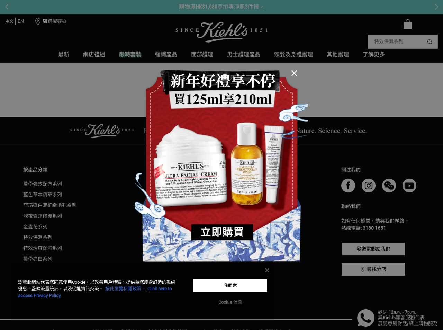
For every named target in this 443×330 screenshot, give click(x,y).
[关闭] (267, 270)
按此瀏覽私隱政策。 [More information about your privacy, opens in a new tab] (125, 288)
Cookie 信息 (230, 302)
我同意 (230, 285)
